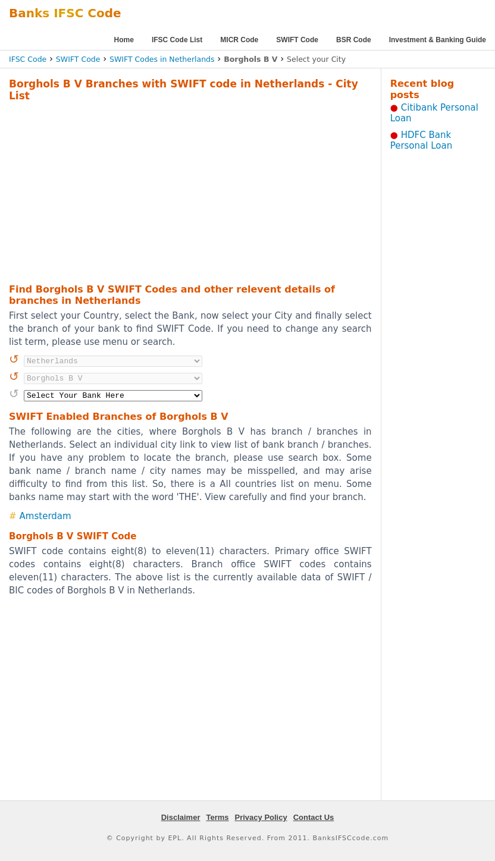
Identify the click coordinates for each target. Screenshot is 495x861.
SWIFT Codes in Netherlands (162, 59)
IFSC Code (27, 59)
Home (124, 40)
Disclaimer (180, 817)
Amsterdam (45, 516)
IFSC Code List (177, 40)
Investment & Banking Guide (437, 40)
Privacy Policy (261, 817)
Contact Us (313, 817)
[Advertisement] (173, 191)
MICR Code (239, 40)
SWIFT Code (297, 40)
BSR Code (353, 40)
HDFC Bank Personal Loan (421, 140)
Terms (217, 817)
